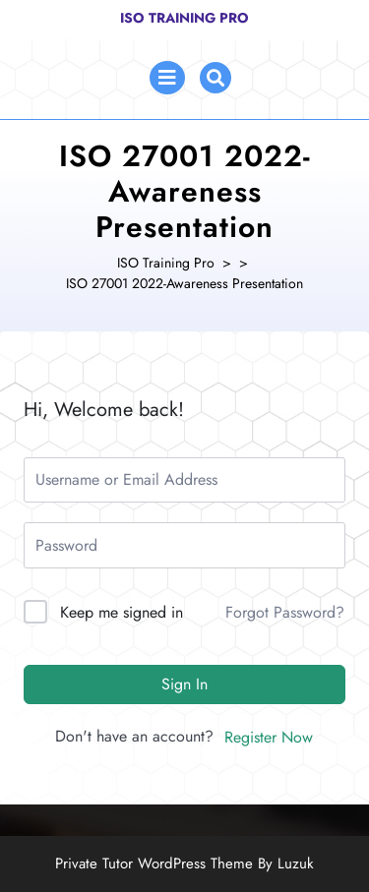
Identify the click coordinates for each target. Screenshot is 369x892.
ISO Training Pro (184, 18)
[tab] (167, 77)
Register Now (268, 737)
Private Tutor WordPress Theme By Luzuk (184, 863)
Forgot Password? (284, 612)
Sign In (184, 684)
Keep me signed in (121, 612)
